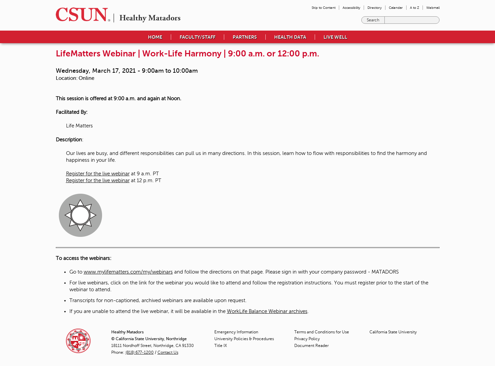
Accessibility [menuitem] (351, 8)
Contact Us (168, 352)
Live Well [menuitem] (335, 37)
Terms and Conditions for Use (321, 332)
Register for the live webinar (98, 173)
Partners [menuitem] (245, 37)
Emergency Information (236, 332)
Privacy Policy (307, 338)
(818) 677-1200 (140, 352)
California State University (393, 332)
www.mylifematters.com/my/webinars (128, 272)
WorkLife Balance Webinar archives (267, 311)
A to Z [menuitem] (414, 8)
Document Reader (311, 345)
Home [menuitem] (155, 37)
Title (220, 345)
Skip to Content (323, 8)
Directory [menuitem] (374, 8)
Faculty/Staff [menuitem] (197, 37)
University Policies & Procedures (244, 338)
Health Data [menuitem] (290, 37)
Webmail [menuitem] (433, 8)
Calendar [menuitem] (396, 8)
